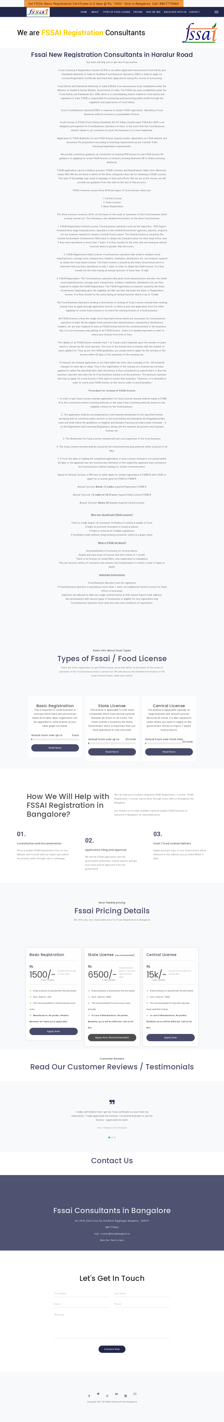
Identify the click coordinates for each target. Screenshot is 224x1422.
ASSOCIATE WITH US (175, 12)
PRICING (138, 12)
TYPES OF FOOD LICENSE (116, 12)
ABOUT (95, 12)
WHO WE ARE (153, 12)
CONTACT (194, 12)
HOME (79, 12)
